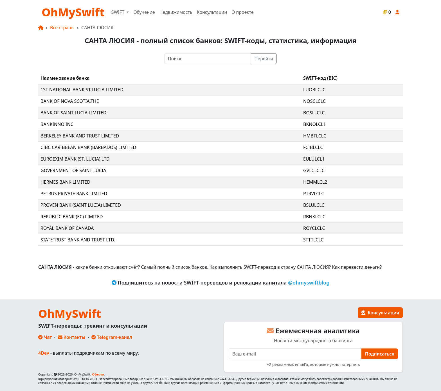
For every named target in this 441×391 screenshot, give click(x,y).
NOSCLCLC (314, 101)
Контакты (72, 337)
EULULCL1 (314, 159)
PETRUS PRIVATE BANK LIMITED (73, 193)
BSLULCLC (313, 205)
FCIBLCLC (313, 147)
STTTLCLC (313, 240)
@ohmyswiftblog (309, 282)
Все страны (62, 28)
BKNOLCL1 (314, 124)
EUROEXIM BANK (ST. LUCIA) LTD (75, 159)
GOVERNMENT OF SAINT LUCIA (73, 170)
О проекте (242, 12)
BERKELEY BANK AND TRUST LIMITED (79, 136)
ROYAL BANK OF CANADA (67, 228)
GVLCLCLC (314, 170)
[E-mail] (295, 353)
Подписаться (379, 354)
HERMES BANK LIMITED (65, 182)
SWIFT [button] (118, 12)
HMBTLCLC (314, 136)
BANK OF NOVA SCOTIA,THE (69, 101)
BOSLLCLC (314, 113)
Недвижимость (175, 12)
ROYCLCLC (314, 228)
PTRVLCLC (313, 193)
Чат (45, 337)
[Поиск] (207, 58)
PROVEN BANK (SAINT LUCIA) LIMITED (80, 205)
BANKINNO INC (56, 124)
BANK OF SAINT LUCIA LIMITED (73, 113)
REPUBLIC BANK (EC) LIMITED (71, 217)
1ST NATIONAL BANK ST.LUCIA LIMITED (81, 89)
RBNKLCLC (314, 217)
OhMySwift (73, 12)
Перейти (264, 58)
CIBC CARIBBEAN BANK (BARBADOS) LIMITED (88, 147)
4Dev (43, 353)
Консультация (380, 313)
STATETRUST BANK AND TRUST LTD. (77, 240)
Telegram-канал (111, 337)
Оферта (98, 374)
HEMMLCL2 (315, 182)
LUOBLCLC (314, 89)
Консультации (212, 12)
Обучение (144, 12)
